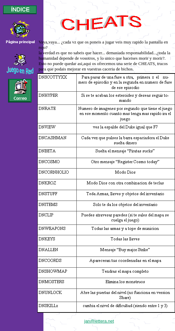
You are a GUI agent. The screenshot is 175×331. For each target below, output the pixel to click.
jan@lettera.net (99, 321)
